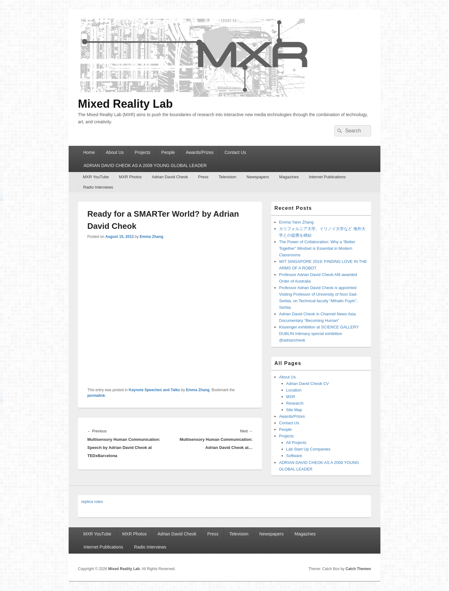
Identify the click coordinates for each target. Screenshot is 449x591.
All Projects (296, 442)
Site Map (294, 409)
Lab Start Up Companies (308, 449)
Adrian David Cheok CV (307, 383)
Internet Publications (327, 177)
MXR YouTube (96, 177)
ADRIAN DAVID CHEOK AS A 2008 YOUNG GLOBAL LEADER (145, 165)
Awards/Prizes (200, 152)
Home (89, 152)
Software (294, 455)
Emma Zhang (151, 236)
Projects (143, 152)
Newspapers (258, 177)
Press (203, 177)
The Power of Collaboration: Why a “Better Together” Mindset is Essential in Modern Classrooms (317, 248)
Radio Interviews (98, 187)
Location (294, 390)
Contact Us (235, 152)
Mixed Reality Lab (125, 103)
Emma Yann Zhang (296, 222)
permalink (96, 395)
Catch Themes (358, 569)
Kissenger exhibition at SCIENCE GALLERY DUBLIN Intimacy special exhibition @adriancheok (319, 333)
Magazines (289, 177)
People (168, 152)
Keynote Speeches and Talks (154, 390)
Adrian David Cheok (170, 177)
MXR (290, 396)
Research (295, 403)
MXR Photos (130, 177)
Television (227, 177)
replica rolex (92, 501)
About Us (115, 152)
